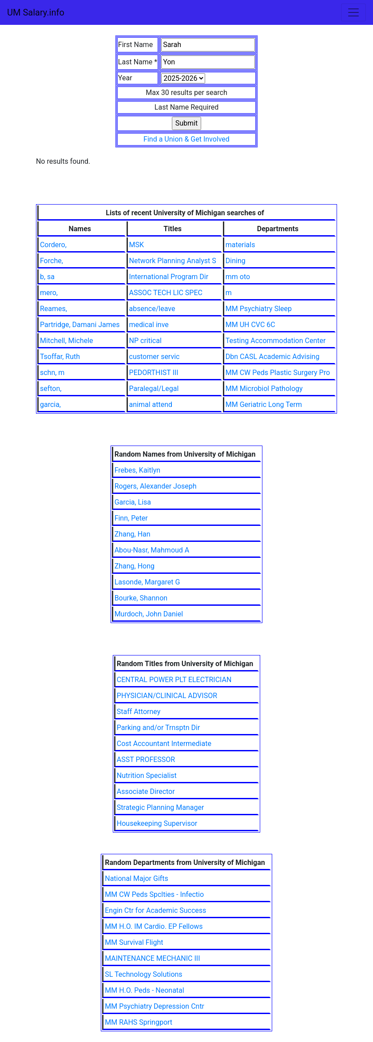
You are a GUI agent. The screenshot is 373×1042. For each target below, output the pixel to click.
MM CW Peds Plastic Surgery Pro (278, 372)
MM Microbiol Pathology (264, 388)
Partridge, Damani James (80, 324)
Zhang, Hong (135, 566)
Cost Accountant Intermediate (164, 743)
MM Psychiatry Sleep (259, 308)
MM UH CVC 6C (250, 324)
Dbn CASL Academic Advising (273, 356)
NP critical (145, 340)
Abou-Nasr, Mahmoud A (152, 550)
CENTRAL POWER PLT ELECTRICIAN (174, 679)
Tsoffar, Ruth (60, 356)
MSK (136, 245)
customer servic (154, 356)
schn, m (52, 372)
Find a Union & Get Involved (186, 139)
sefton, (51, 388)
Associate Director (146, 791)
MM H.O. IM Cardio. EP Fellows (153, 926)
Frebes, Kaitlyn (137, 470)
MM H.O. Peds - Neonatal (144, 990)
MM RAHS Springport (138, 1022)
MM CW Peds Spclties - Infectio (154, 894)
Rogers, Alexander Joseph (156, 486)
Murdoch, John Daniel (149, 614)
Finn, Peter (131, 518)
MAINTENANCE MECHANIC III (152, 958)
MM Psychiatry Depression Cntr (154, 1006)
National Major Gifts (136, 878)
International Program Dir (169, 276)
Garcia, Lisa (133, 502)
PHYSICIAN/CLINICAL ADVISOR (167, 695)
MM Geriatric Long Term (264, 404)
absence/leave (152, 308)
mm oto (238, 276)
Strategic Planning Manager (160, 807)
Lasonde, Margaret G (147, 582)
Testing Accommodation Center (276, 340)
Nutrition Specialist (147, 775)
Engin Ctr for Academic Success (155, 910)
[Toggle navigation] (353, 12)
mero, (49, 292)
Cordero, (53, 245)
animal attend (151, 404)
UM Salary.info (35, 12)
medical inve (149, 324)
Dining (236, 261)
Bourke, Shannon (141, 598)
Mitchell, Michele (66, 340)
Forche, (51, 261)
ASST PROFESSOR (146, 759)
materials (240, 245)
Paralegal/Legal (154, 388)
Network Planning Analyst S (172, 261)
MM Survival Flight (134, 942)
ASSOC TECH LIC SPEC (165, 292)
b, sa (47, 276)
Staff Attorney (138, 711)
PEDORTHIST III (154, 372)
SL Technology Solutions (143, 974)
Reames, (53, 308)
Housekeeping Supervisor (157, 823)
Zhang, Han (133, 534)
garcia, (50, 404)
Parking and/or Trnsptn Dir (158, 727)
